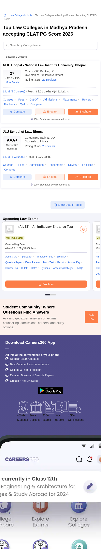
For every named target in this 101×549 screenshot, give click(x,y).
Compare (36, 104)
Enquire (50, 111)
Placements (70, 99)
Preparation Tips (44, 257)
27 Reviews (49, 79)
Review (86, 99)
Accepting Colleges (63, 268)
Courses (8, 99)
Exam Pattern (32, 262)
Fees (21, 99)
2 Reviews (48, 146)
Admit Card (11, 257)
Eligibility (61, 257)
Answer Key (74, 262)
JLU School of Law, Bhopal (23, 131)
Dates (34, 268)
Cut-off (33, 99)
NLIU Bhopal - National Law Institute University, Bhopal (44, 65)
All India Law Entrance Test (44, 226)
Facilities (9, 104)
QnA (22, 104)
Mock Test (48, 262)
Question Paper (13, 262)
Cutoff (24, 268)
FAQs (80, 268)
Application (26, 257)
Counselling (11, 268)
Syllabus (45, 268)
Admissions (50, 99)
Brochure (83, 111)
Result (60, 262)
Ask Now (91, 317)
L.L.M (14, 91)
